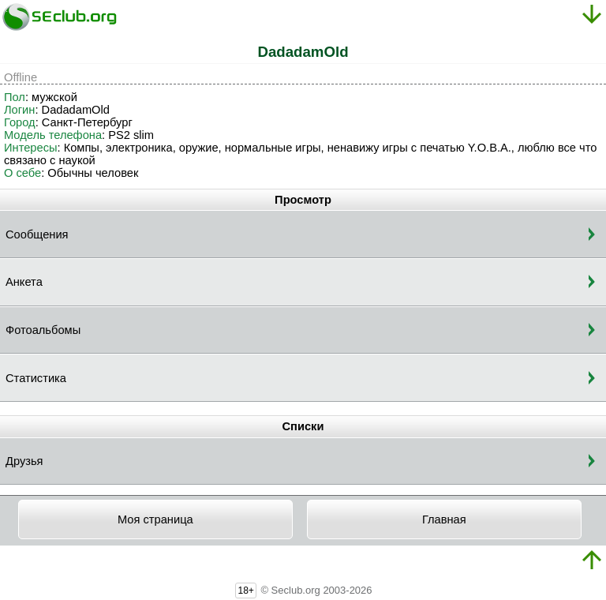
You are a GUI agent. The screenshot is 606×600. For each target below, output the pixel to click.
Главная (444, 519)
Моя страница (155, 519)
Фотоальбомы (43, 330)
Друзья (24, 461)
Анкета (24, 282)
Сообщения (37, 234)
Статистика (36, 378)
